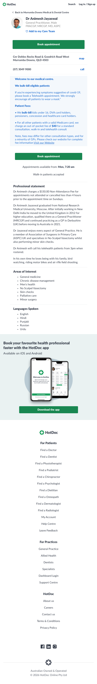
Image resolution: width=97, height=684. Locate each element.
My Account (48, 517)
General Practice (48, 549)
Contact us (48, 614)
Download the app (48, 409)
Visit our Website (44, 142)
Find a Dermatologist (48, 503)
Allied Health (48, 555)
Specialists (48, 569)
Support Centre (48, 582)
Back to (40, 12)
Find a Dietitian (49, 490)
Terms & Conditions (48, 621)
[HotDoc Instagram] (55, 646)
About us (48, 601)
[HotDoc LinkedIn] (49, 646)
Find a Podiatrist (48, 470)
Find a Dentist (48, 456)
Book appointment (48, 44)
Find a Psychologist (48, 483)
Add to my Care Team (40, 31)
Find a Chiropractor (48, 477)
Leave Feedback (48, 530)
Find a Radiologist (48, 510)
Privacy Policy (48, 627)
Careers (48, 607)
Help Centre (48, 524)
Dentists (48, 562)
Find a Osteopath (48, 497)
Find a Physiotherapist (48, 463)
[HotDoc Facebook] (43, 646)
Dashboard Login (49, 576)
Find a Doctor (48, 450)
